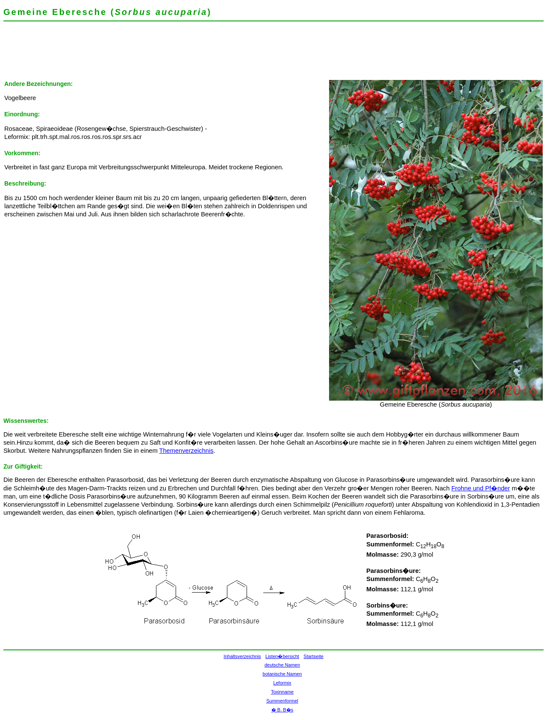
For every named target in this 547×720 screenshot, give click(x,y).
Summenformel (282, 700)
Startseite (313, 656)
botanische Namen (282, 673)
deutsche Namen (282, 664)
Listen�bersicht (282, 656)
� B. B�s (282, 709)
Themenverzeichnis (186, 450)
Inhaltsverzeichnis (242, 656)
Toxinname (282, 691)
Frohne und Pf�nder (480, 488)
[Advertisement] (159, 53)
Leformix (282, 682)
